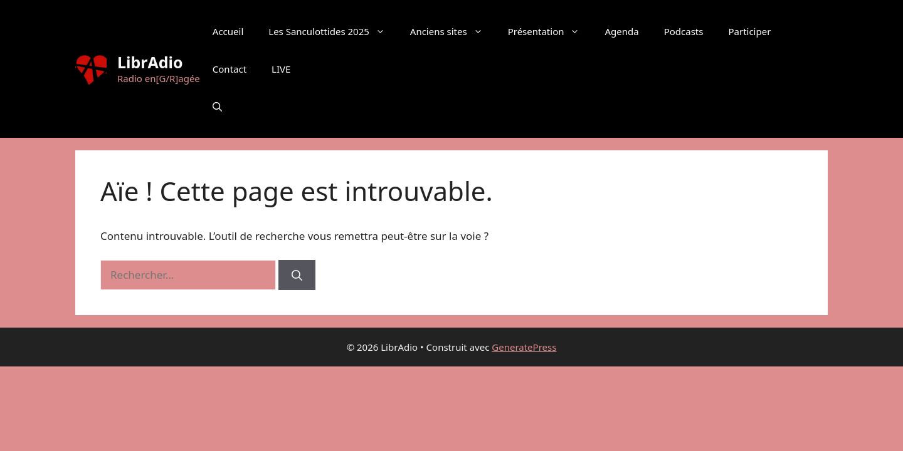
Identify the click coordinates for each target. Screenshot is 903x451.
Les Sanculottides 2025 (333, 31)
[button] (217, 106)
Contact (229, 69)
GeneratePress (524, 347)
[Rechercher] (296, 275)
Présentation (550, 31)
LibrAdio (150, 62)
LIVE (281, 69)
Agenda (621, 31)
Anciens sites (452, 31)
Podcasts (684, 31)
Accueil (228, 31)
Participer (749, 31)
